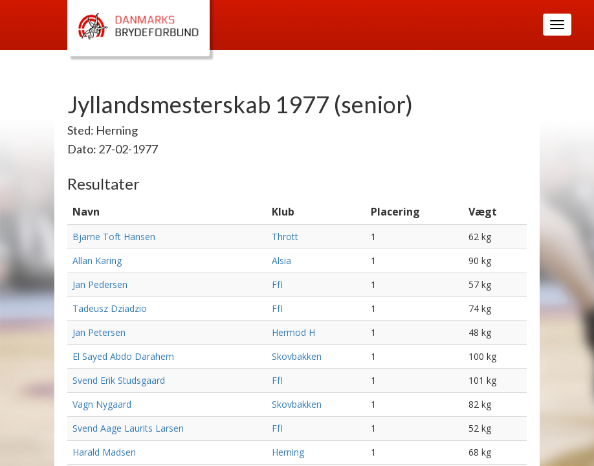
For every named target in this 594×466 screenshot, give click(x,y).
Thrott (285, 236)
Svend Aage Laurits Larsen (128, 428)
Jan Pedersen (99, 284)
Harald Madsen (104, 452)
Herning (288, 452)
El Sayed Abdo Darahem (123, 356)
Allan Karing (97, 260)
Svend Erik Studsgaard (118, 380)
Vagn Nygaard (101, 404)
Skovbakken (297, 356)
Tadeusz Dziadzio (109, 308)
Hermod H (293, 332)
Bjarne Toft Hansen (113, 236)
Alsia (281, 260)
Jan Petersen (99, 332)
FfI (277, 284)
